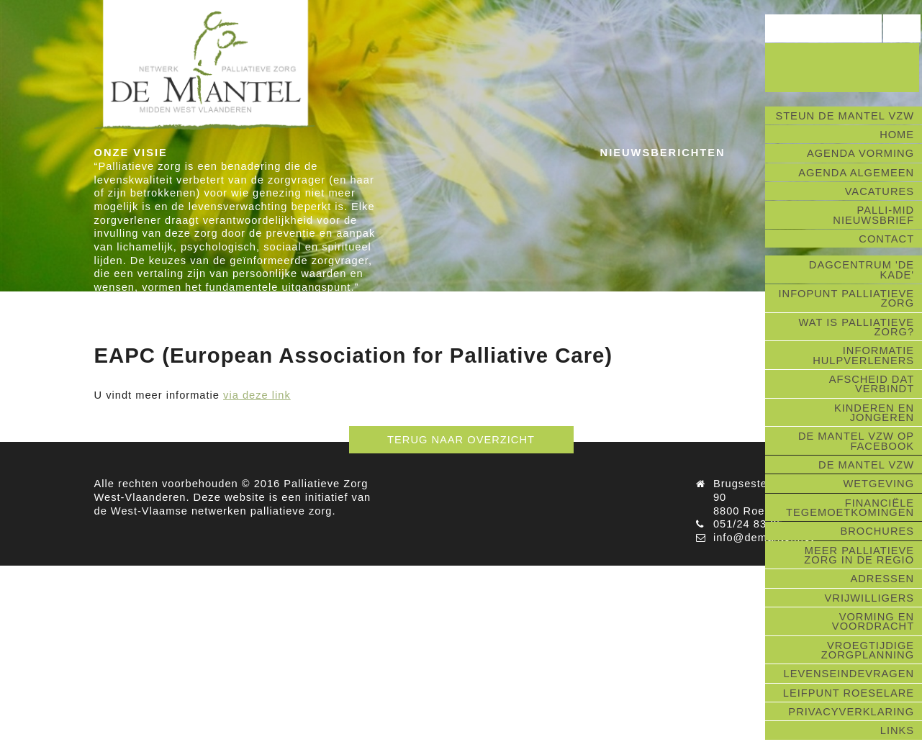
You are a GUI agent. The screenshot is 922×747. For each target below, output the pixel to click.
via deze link (257, 395)
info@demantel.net (763, 537)
